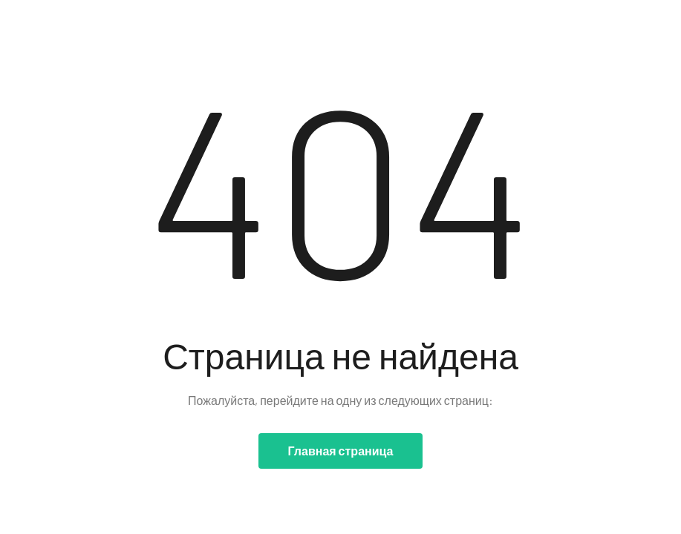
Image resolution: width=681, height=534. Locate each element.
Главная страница (341, 451)
